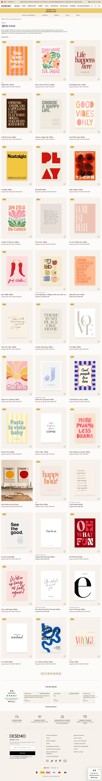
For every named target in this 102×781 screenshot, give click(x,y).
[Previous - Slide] (21, 697)
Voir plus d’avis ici (51, 706)
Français (11, 2)
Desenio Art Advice (79, 735)
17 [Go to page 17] (51, 673)
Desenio (55, 776)
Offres (46, 6)
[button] (94, 774)
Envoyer (22, 753)
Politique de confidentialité (21, 756)
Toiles (24, 6)
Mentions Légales (51, 741)
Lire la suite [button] (4, 37)
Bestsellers (64, 6)
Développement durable (52, 746)
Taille (68, 15)
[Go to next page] (60, 673)
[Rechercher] (92, 6)
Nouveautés (54, 6)
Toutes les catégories (29, 15)
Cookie (76, 749)
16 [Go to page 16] (48, 673)
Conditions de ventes (79, 743)
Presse (48, 738)
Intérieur (73, 6)
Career (48, 743)
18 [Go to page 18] (54, 673)
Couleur (45, 15)
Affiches (17, 6)
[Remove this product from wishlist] (30, 79)
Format (56, 15)
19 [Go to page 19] (57, 673)
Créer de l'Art (32, 6)
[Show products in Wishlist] (95, 6)
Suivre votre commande (80, 741)
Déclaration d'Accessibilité (53, 749)
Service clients (78, 738)
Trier (78, 15)
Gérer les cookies (78, 752)
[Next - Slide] (97, 697)
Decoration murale (83, 6)
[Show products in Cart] (99, 6)
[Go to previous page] (42, 673)
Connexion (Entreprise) (52, 756)
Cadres (40, 6)
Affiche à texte (17, 19)
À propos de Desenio (51, 735)
